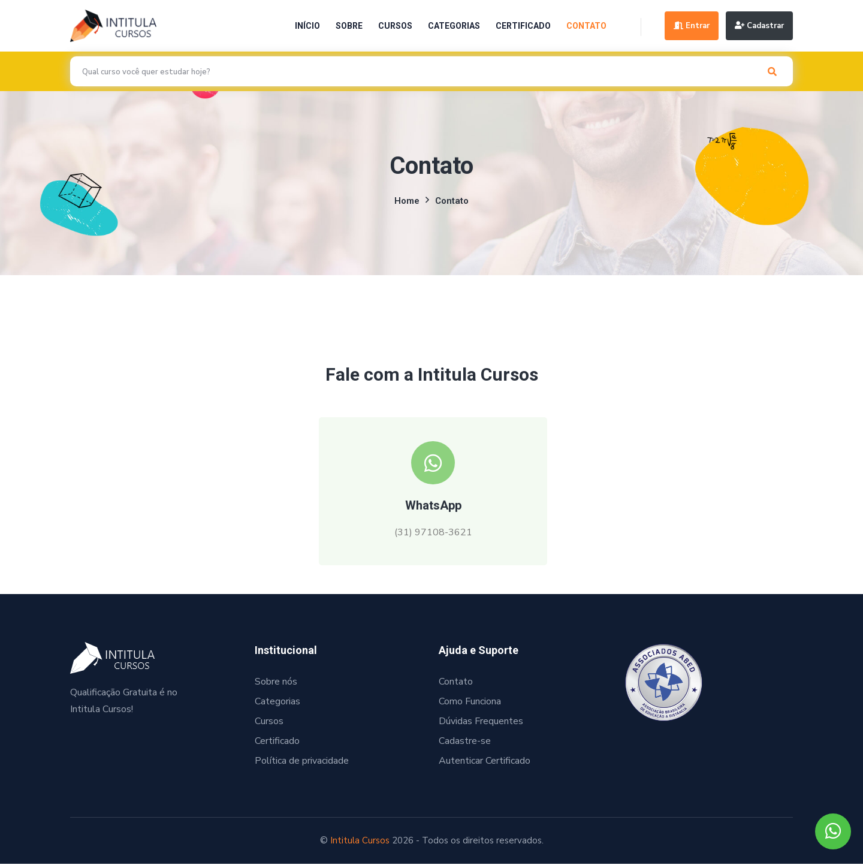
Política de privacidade (302, 762)
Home (407, 200)
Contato (585, 26)
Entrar (690, 25)
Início (305, 26)
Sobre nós (276, 683)
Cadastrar (759, 25)
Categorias (452, 26)
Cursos (393, 26)
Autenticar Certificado (484, 762)
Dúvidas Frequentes (481, 723)
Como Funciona (470, 703)
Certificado (521, 26)
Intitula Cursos (360, 842)
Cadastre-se (465, 742)
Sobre (347, 26)
